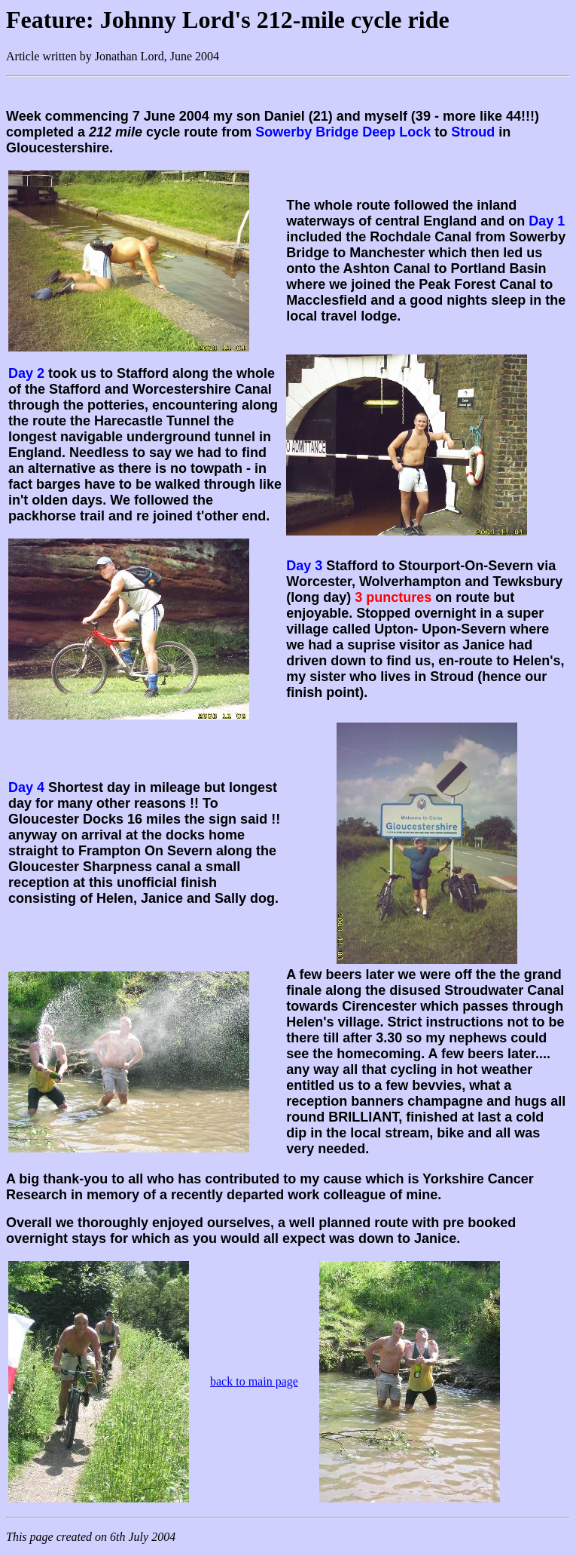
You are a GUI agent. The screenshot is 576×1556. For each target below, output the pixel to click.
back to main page (254, 1381)
